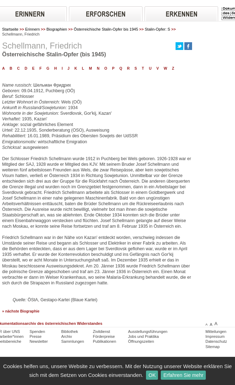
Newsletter (39, 341)
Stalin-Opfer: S (157, 29)
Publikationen (104, 341)
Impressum (214, 336)
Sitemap (212, 347)
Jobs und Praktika (143, 336)
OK (151, 375)
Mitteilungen (215, 331)
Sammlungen (72, 341)
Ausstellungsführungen (147, 331)
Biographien (56, 29)
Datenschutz (216, 341)
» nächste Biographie (20, 311)
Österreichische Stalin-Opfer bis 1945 (106, 29)
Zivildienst (101, 331)
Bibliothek (69, 331)
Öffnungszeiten (141, 341)
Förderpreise (104, 336)
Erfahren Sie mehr (183, 375)
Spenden (37, 331)
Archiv (66, 336)
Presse (36, 336)
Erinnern (32, 29)
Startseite (10, 29)
